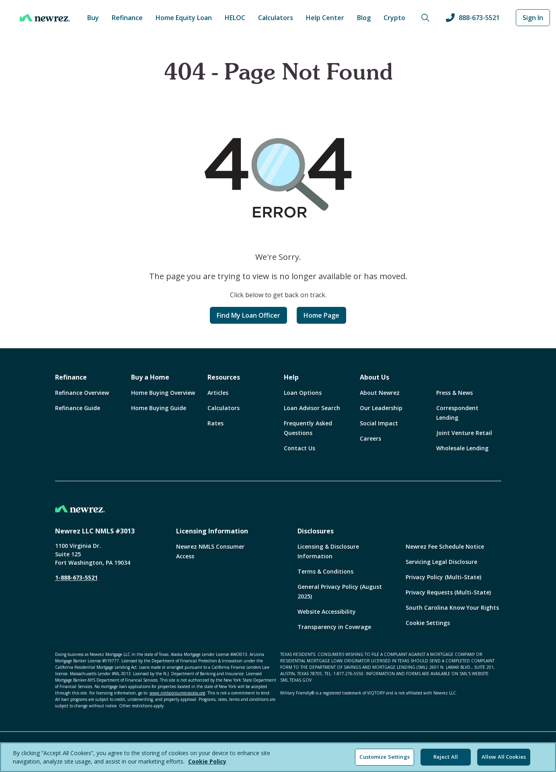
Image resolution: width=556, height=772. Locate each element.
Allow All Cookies (504, 756)
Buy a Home (150, 377)
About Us (374, 377)
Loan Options (303, 392)
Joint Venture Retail (464, 433)
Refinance (127, 17)
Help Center (325, 17)
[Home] (45, 17)
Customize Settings (384, 756)
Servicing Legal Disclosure (441, 562)
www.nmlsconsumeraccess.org (177, 693)
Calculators (275, 17)
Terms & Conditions (325, 571)
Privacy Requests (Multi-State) (448, 592)
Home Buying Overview (163, 392)
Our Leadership (381, 408)
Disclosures (315, 531)
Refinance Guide (77, 408)
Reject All (445, 756)
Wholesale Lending (462, 448)
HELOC (235, 17)
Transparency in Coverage (334, 627)
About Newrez (380, 392)
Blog (364, 17)
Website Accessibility (326, 611)
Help (291, 377)
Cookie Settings (428, 623)
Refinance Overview (82, 392)
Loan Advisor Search (312, 408)
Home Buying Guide (158, 408)
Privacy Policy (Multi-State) (443, 577)
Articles (217, 392)
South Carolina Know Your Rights (452, 607)
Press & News (454, 392)
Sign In (533, 17)
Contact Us (299, 448)
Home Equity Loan (184, 17)
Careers (370, 438)
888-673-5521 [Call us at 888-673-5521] (473, 17)
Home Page (321, 315)
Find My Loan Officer (248, 315)
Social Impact (379, 423)
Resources (223, 377)
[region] (278, 757)
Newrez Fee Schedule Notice (445, 546)
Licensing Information (212, 531)
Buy (93, 17)
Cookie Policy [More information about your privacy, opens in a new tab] (207, 761)
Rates (215, 423)
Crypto (394, 17)
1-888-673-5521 (76, 577)
